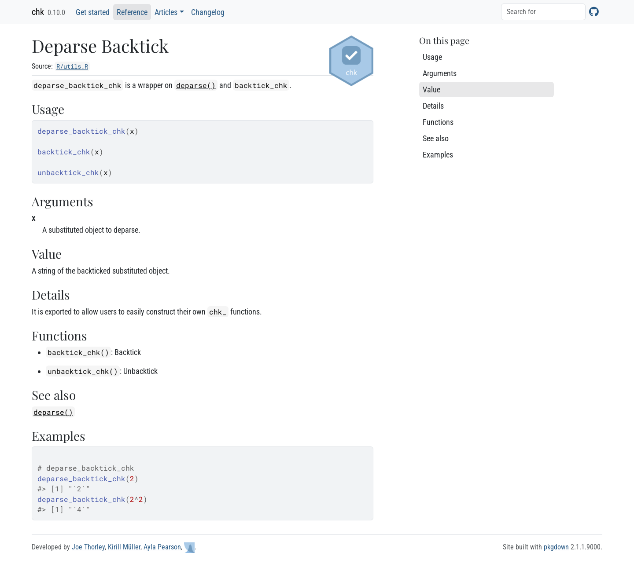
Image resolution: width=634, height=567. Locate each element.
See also (436, 138)
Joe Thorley (88, 547)
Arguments (440, 73)
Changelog (208, 12)
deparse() (196, 85)
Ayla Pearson (162, 547)
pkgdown (556, 547)
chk (38, 12)
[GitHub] (594, 12)
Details (433, 105)
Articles (166, 12)
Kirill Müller (124, 547)
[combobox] (543, 12)
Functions (438, 122)
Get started (93, 12)
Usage (432, 57)
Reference (132, 12)
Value (431, 89)
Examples (438, 154)
